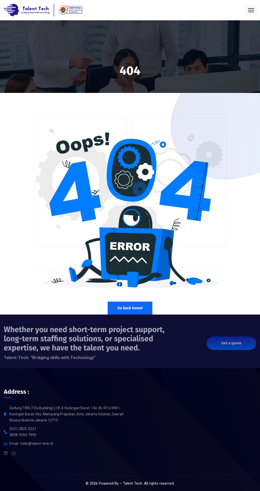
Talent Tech (132, 483)
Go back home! (130, 308)
